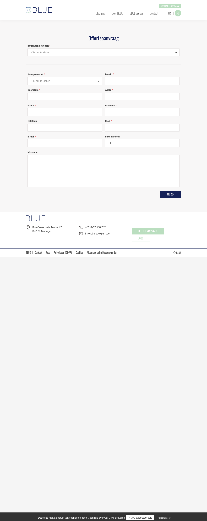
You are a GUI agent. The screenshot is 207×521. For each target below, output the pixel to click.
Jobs (140, 238)
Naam (31, 105)
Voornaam (33, 89)
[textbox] (103, 52)
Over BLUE (117, 13)
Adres (109, 89)
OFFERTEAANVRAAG (147, 231)
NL (178, 13)
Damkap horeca (168, 6)
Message (32, 152)
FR (169, 13)
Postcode (111, 105)
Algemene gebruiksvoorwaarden (102, 252)
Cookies (79, 252)
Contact (154, 13)
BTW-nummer (112, 136)
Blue (39, 10)
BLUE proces (136, 13)
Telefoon (32, 121)
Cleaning (100, 13)
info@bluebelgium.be (97, 233)
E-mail (31, 136)
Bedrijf (109, 74)
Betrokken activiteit (38, 45)
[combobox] (103, 52)
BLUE (28, 252)
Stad (108, 121)
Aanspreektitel (36, 74)
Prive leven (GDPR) (63, 252)
